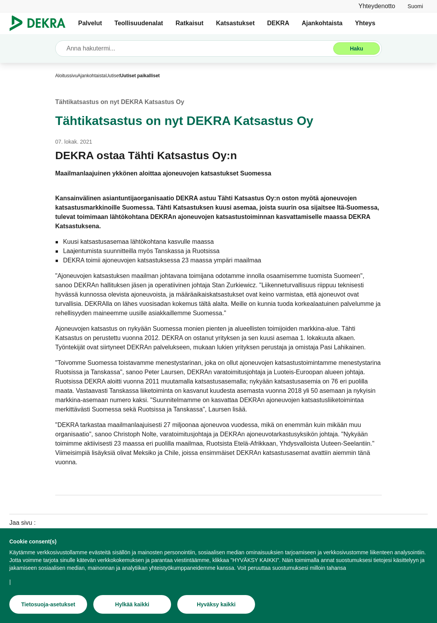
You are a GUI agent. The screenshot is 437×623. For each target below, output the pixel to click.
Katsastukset (235, 23)
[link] (415, 6)
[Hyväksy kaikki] (216, 605)
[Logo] (40, 23)
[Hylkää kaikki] (132, 605)
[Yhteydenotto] (377, 6)
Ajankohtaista (322, 23)
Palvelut (90, 23)
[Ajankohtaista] (91, 75)
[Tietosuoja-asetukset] (48, 605)
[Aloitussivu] (66, 75)
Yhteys (365, 23)
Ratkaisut (189, 23)
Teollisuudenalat (138, 23)
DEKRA (278, 23)
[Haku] (356, 48)
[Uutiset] (112, 75)
